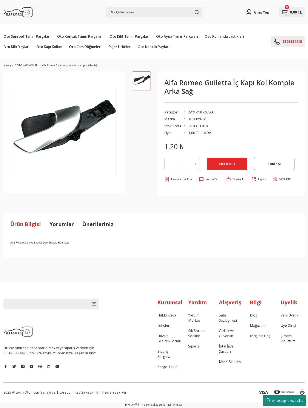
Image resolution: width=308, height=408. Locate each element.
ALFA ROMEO (199, 119)
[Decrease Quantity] (169, 164)
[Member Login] (257, 12)
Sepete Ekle (227, 164)
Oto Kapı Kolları (49, 46)
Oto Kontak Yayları (153, 46)
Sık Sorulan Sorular (197, 333)
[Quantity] (182, 164)
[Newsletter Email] (51, 304)
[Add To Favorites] (178, 179)
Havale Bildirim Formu (169, 338)
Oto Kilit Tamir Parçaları (129, 36)
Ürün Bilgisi (25, 224)
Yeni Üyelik (289, 315)
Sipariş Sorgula (163, 354)
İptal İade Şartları (226, 349)
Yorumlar (61, 224)
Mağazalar (258, 325)
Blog (253, 315)
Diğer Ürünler (119, 46)
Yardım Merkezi (194, 318)
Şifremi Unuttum (288, 338)
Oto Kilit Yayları (16, 46)
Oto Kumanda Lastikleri (224, 36)
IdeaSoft (131, 405)
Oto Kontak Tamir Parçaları (80, 36)
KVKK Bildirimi (230, 361)
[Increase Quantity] (195, 164)
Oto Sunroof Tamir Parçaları (26, 36)
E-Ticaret (145, 405)
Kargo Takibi (167, 367)
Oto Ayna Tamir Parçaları (177, 36)
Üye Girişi (288, 325)
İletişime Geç (260, 336)
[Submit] (95, 304)
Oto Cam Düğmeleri (85, 46)
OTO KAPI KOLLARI (203, 112)
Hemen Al (274, 164)
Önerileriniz (97, 224)
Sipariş (193, 346)
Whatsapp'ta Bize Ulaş (284, 400)
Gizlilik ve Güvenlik (226, 333)
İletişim (163, 325)
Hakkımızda (166, 315)
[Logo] (18, 12)
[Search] (154, 12)
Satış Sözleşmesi (228, 318)
